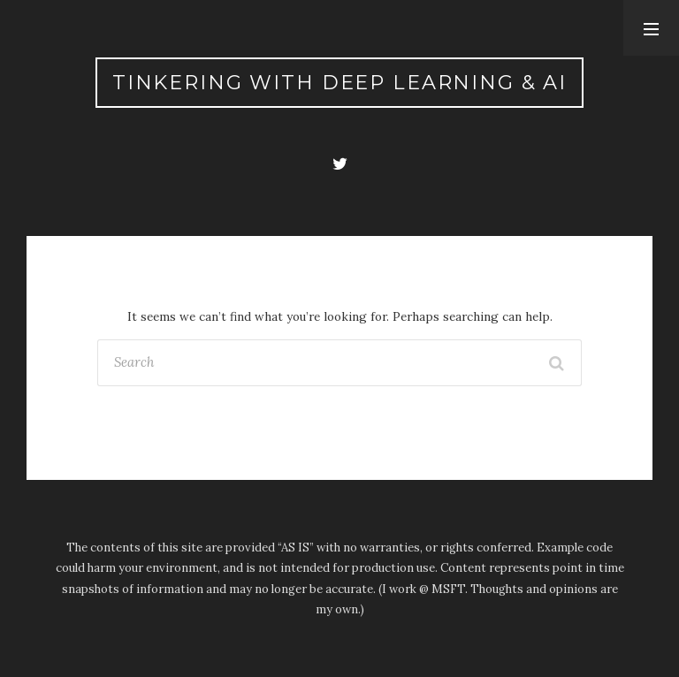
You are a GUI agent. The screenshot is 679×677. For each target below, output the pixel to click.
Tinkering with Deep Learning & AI (339, 82)
